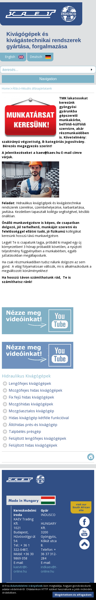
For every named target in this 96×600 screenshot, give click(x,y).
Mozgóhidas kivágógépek (31, 404)
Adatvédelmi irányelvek (26, 585)
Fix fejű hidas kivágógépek (31, 397)
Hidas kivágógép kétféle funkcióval (39, 417)
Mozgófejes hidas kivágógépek (35, 390)
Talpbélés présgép (25, 431)
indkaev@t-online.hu (49, 569)
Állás (15, 88)
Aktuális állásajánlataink (36, 88)
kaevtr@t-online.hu (21, 569)
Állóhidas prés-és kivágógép (33, 424)
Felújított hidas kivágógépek (33, 445)
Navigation (48, 79)
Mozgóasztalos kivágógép (31, 410)
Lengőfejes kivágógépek (30, 383)
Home (6, 88)
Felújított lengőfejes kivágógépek (37, 438)
